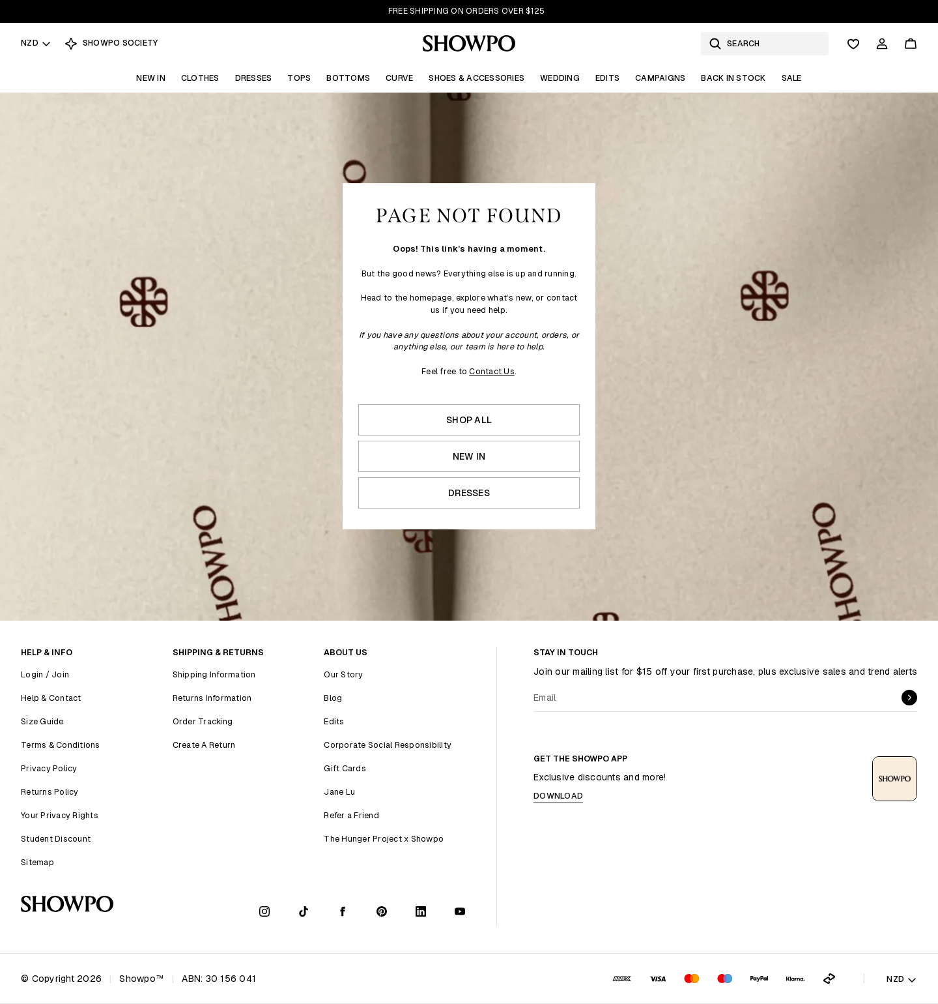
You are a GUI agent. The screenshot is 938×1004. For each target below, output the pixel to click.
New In (150, 77)
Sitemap (37, 862)
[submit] (909, 697)
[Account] (881, 43)
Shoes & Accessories (476, 77)
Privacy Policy (49, 768)
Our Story (343, 674)
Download (558, 795)
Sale (792, 77)
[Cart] (910, 43)
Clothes (200, 77)
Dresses (253, 77)
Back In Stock (733, 77)
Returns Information (212, 697)
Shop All (469, 420)
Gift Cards (345, 768)
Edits (607, 77)
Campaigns (660, 77)
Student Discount (56, 838)
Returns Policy (50, 791)
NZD (36, 42)
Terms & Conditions (60, 744)
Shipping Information (214, 674)
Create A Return (204, 744)
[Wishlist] (853, 43)
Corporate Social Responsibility (387, 744)
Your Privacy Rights (59, 815)
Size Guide (42, 721)
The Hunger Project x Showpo (384, 838)
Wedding (560, 77)
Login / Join (45, 674)
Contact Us (492, 371)
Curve (399, 77)
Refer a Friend (351, 815)
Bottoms (348, 77)
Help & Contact (51, 697)
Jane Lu (339, 791)
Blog (333, 697)
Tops (299, 77)
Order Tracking (203, 721)
